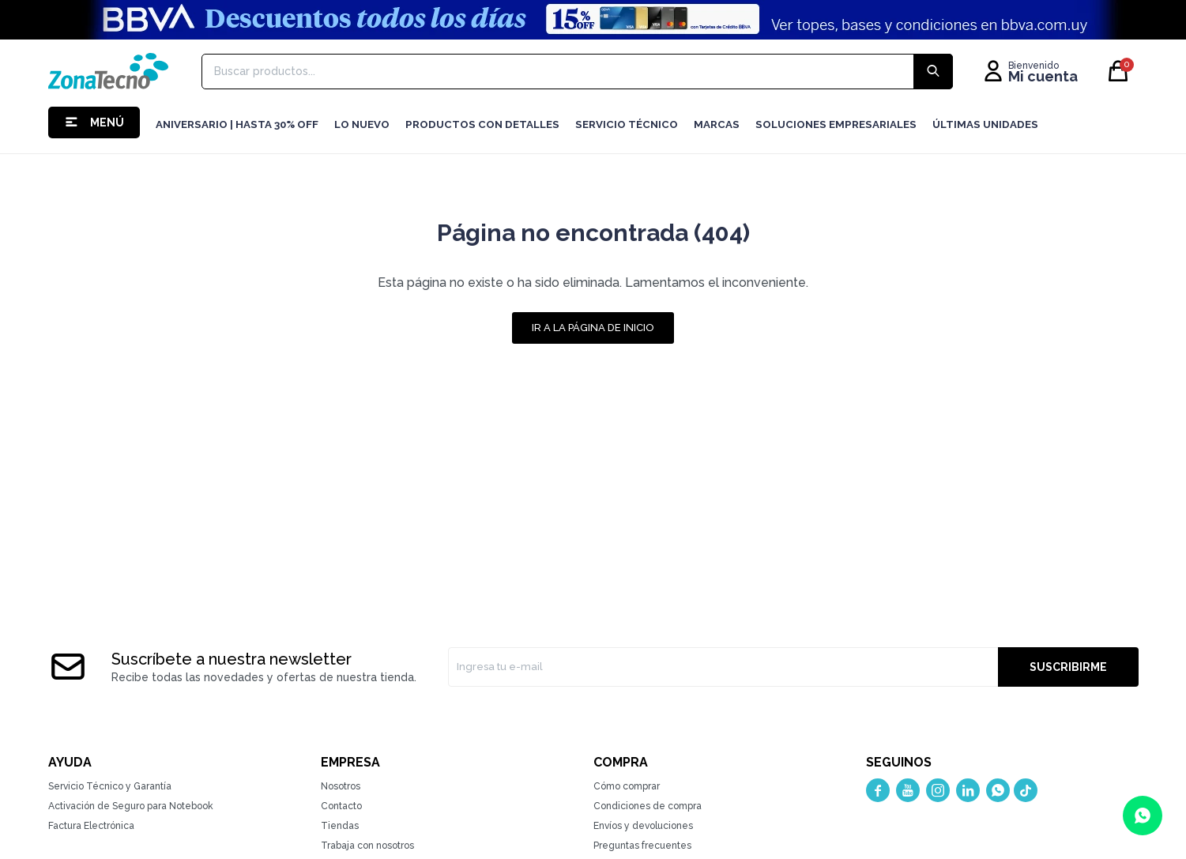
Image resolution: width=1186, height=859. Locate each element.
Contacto (341, 806)
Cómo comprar (626, 786)
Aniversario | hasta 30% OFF (237, 124)
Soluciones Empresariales (836, 124)
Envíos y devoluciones (643, 825)
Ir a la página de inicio (593, 327)
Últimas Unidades (985, 124)
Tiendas (340, 825)
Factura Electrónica (91, 825)
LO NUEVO (362, 124)
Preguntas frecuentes (642, 845)
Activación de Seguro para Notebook (130, 806)
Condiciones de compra (647, 806)
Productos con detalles (482, 124)
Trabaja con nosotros (367, 845)
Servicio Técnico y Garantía (109, 786)
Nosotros (340, 786)
